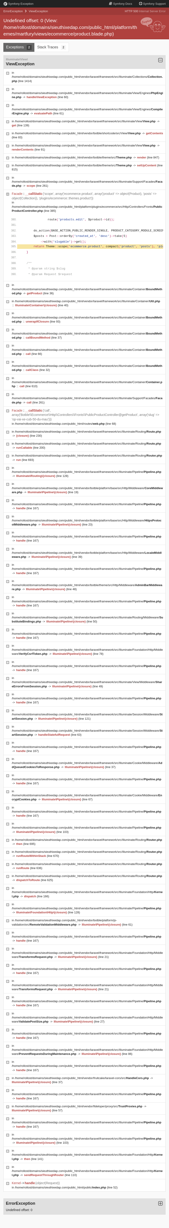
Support (152, 3)
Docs (120, 3)
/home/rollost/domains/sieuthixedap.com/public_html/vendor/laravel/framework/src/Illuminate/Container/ (87, 301)
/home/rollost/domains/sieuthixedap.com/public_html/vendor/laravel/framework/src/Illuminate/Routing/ (88, 431)
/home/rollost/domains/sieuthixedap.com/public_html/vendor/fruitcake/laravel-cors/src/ (82, 1078)
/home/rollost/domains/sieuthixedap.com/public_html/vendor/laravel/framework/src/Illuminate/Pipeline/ (86, 472)
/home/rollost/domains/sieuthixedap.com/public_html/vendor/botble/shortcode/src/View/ (78, 133)
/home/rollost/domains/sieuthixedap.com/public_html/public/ (61, 1187)
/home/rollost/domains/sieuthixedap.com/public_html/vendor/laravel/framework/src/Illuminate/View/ (85, 121)
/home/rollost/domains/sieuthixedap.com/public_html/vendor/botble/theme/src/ (74, 157)
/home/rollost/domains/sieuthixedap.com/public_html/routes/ (60, 423)
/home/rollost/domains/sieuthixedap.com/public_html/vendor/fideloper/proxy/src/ (79, 1106)
